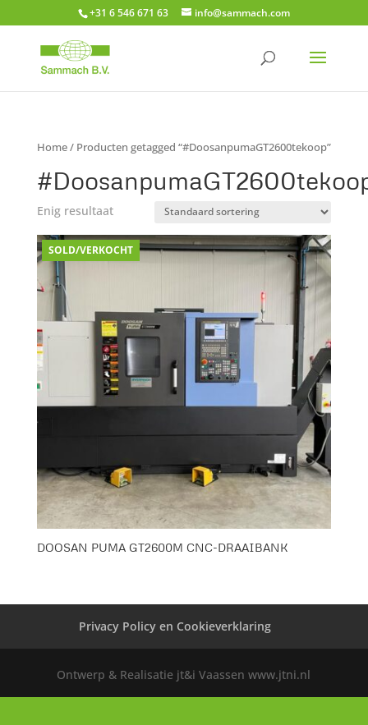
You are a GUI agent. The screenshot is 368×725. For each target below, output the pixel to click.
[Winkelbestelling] (242, 212)
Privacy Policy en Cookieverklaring (175, 626)
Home (52, 147)
